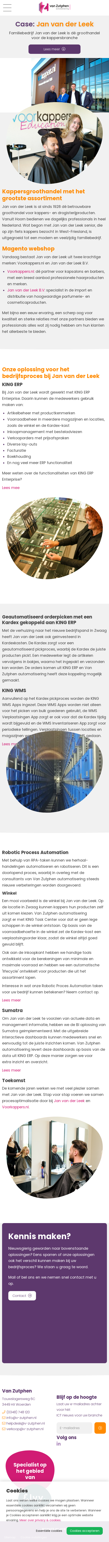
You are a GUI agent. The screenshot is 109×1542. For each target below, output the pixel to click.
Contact (22, 1295)
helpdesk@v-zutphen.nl (23, 1423)
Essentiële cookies (49, 1531)
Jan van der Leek (69, 1100)
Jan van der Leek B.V (26, 290)
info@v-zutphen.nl (19, 1417)
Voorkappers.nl (20, 271)
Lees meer (55, 49)
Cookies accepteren (84, 1531)
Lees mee (11, 487)
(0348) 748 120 (16, 1412)
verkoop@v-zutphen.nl (22, 1429)
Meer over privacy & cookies (40, 1520)
